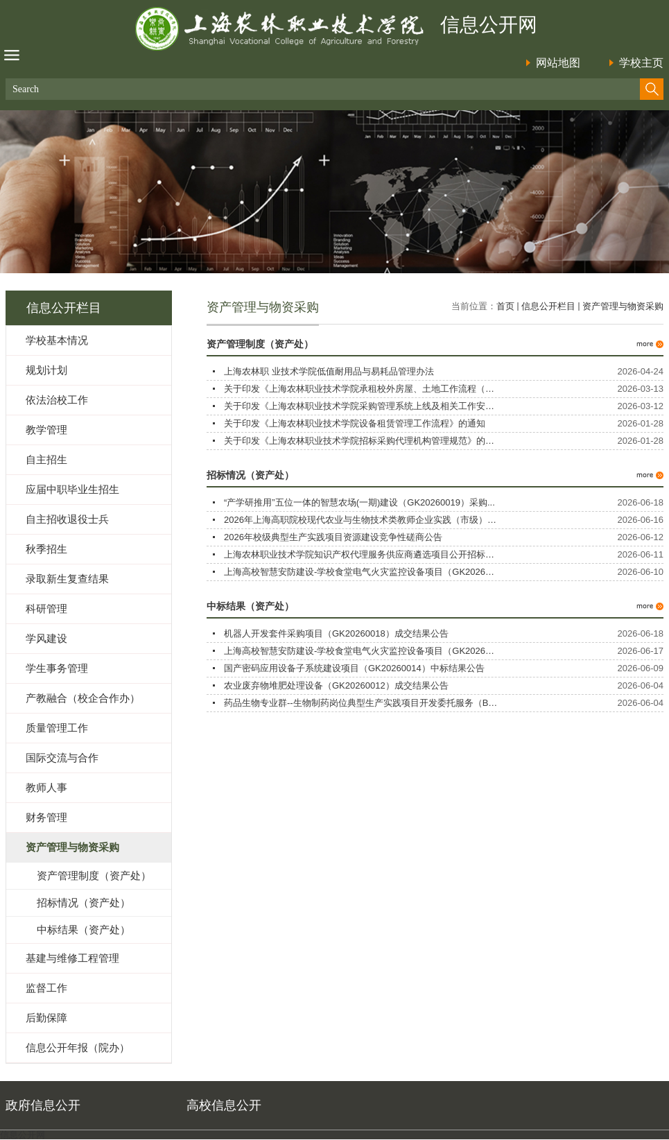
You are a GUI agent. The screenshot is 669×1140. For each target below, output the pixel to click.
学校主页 (641, 63)
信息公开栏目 (548, 306)
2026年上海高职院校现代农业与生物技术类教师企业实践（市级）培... (364, 520)
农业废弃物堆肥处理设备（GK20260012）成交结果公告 (336, 685)
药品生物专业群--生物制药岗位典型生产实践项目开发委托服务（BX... (363, 703)
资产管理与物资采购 (622, 306)
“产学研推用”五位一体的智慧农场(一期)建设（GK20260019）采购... (359, 502)
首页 (505, 306)
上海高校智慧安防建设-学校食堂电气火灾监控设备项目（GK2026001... (366, 572)
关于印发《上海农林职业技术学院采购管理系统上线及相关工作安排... (363, 406)
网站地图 (558, 63)
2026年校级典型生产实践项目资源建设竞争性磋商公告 (333, 537)
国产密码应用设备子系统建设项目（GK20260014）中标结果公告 (354, 668)
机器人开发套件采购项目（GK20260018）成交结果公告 (336, 633)
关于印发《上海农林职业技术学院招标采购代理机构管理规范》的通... (363, 440)
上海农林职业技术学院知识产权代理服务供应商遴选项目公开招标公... (363, 554)
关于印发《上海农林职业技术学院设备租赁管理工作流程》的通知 (354, 423)
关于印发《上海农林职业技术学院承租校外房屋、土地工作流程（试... (363, 388)
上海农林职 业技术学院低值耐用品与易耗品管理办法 (329, 371)
